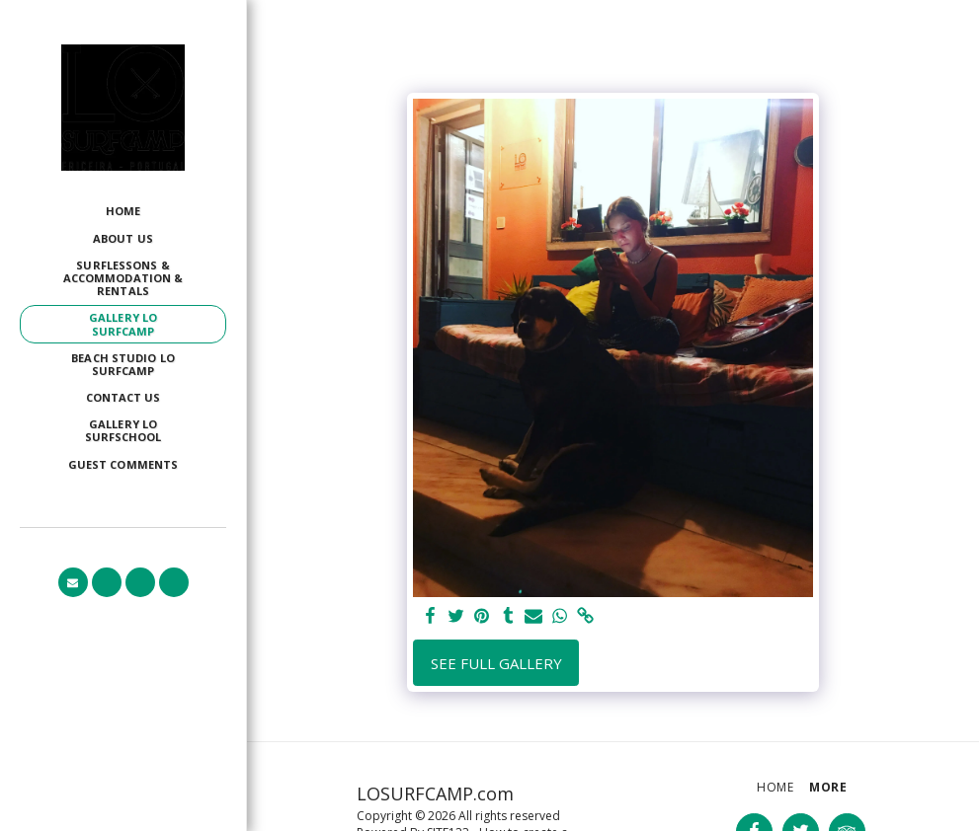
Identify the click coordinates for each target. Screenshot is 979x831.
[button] (73, 582)
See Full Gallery (496, 663)
